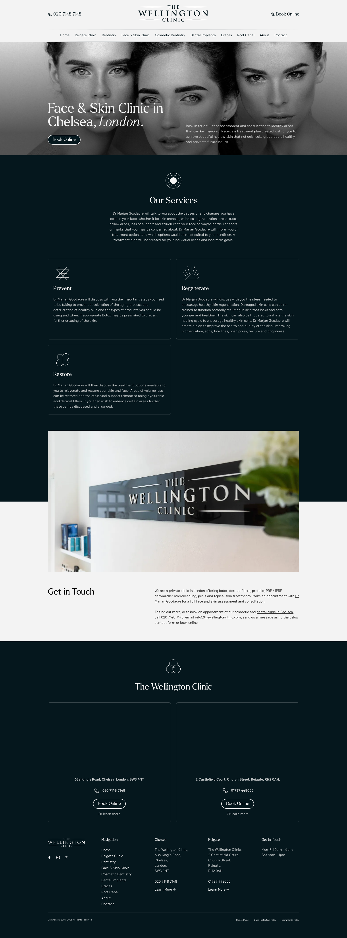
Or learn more (109, 814)
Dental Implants (203, 35)
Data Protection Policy (265, 920)
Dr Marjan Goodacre (128, 213)
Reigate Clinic (85, 35)
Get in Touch (271, 840)
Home (64, 35)
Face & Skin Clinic (135, 35)
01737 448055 (242, 790)
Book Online (285, 14)
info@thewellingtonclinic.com (218, 617)
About (264, 35)
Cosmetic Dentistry (170, 35)
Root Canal (245, 35)
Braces (226, 35)
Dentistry (109, 35)
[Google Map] (109, 737)
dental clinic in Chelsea (275, 612)
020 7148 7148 (64, 14)
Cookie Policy (242, 920)
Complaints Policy (290, 920)
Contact (280, 35)
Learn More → (165, 889)
